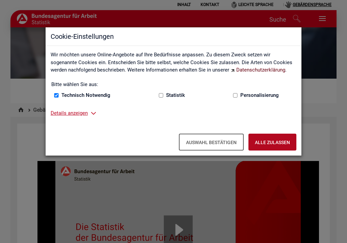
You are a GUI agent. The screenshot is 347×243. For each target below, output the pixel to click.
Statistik (175, 95)
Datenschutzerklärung (260, 70)
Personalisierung (259, 95)
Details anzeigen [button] (69, 113)
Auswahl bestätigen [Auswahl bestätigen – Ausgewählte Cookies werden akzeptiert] (211, 142)
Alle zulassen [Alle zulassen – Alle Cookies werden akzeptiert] (272, 142)
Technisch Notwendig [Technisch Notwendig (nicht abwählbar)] (85, 95)
